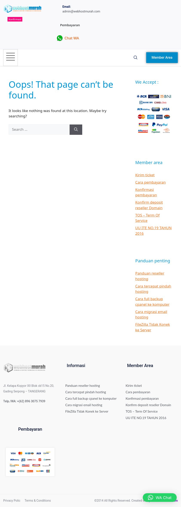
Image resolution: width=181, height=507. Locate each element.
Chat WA (68, 38)
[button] (160, 497)
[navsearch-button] (135, 57)
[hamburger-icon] (10, 57)
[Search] (76, 129)
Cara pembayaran (150, 182)
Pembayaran (70, 25)
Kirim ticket (145, 174)
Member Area (162, 57)
